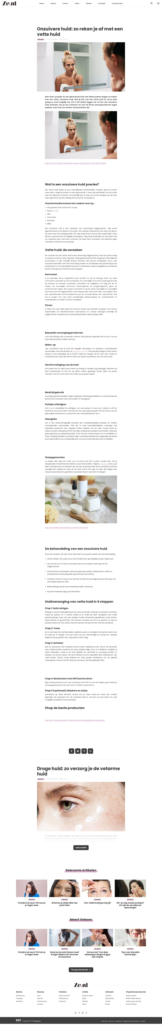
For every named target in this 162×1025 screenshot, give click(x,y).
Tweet (78, 751)
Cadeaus (62, 1001)
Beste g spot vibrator (133, 1001)
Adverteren (118, 1021)
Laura (66, 39)
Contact (142, 1021)
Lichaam (40, 1004)
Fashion (65, 3)
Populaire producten (136, 992)
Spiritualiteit (109, 998)
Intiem (84, 1004)
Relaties (85, 1001)
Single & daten (87, 996)
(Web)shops (63, 998)
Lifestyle (89, 3)
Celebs (108, 1001)
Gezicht (41, 39)
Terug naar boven (79, 970)
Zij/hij (84, 998)
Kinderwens (20, 996)
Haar (39, 996)
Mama (41, 3)
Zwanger (19, 998)
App (90, 751)
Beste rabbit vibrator (133, 998)
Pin (84, 751)
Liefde (77, 3)
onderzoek (104, 464)
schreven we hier (80, 351)
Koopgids (101, 3)
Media (107, 1004)
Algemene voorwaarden (131, 1021)
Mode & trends (64, 996)
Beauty (53, 3)
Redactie (104, 1021)
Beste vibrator (131, 996)
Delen (71, 751)
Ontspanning (42, 1001)
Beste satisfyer (131, 1004)
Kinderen (19, 1001)
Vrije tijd (108, 996)
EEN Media (37, 1021)
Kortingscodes (117, 3)
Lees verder (81, 848)
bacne (54, 211)
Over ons (111, 1021)
